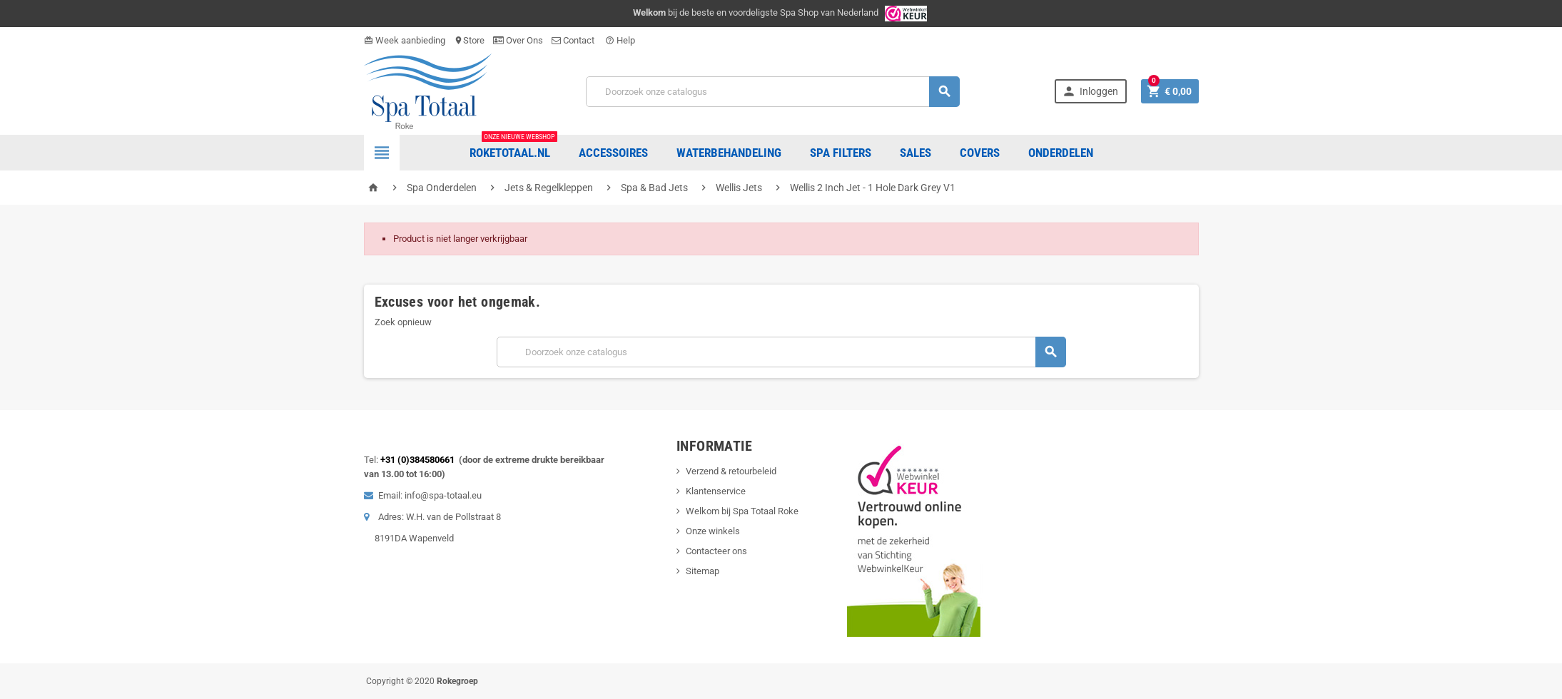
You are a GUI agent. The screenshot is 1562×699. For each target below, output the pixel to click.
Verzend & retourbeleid (731, 471)
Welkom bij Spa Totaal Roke (742, 511)
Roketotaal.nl (513, 147)
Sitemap (702, 571)
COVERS (980, 153)
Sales (915, 153)
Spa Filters (840, 153)
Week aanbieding (404, 40)
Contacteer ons (716, 551)
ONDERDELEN (1060, 153)
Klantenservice (716, 491)
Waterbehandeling (728, 153)
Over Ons (518, 40)
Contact (574, 40)
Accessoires (613, 153)
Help (620, 40)
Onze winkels (713, 531)
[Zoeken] (773, 91)
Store (469, 40)
